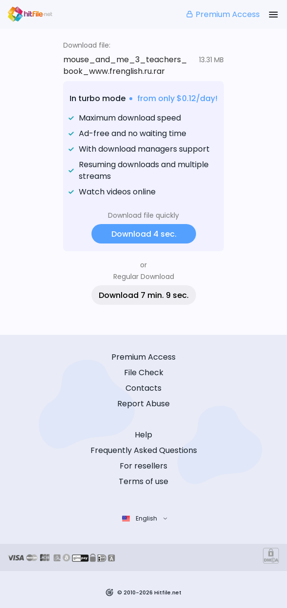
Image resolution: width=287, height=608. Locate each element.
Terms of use (143, 481)
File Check (143, 372)
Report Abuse (143, 403)
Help (143, 434)
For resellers (143, 465)
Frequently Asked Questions (143, 450)
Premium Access (222, 14)
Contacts (143, 388)
